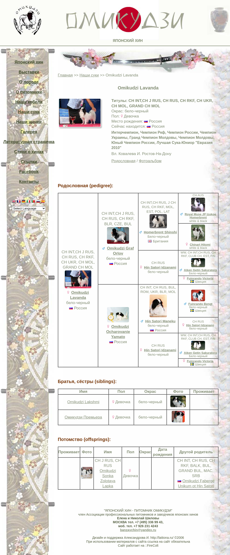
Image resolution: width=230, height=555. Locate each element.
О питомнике (29, 92)
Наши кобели (28, 102)
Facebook (29, 171)
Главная (65, 75)
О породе (29, 82)
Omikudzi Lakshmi (83, 402)
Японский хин (29, 62)
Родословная (123, 161)
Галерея (29, 132)
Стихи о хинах (29, 151)
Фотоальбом (150, 161)
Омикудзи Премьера (83, 417)
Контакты (29, 181)
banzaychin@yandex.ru (138, 530)
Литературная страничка (28, 142)
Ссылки (29, 161)
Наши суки (29, 112)
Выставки (29, 72)
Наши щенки (29, 122)
